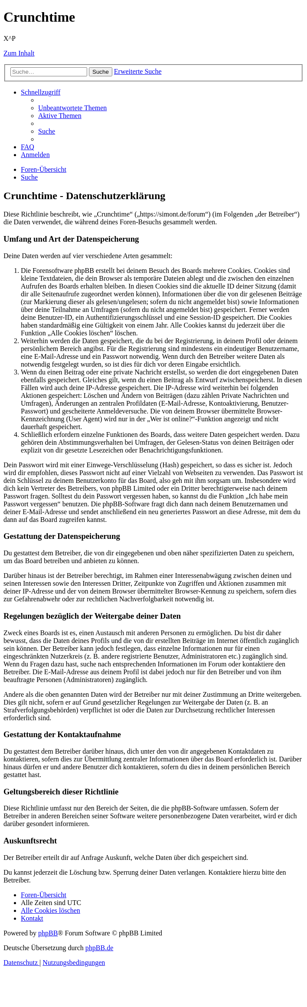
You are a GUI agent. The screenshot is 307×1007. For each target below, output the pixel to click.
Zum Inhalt (19, 53)
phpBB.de (99, 947)
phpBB (48, 933)
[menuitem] (72, 108)
